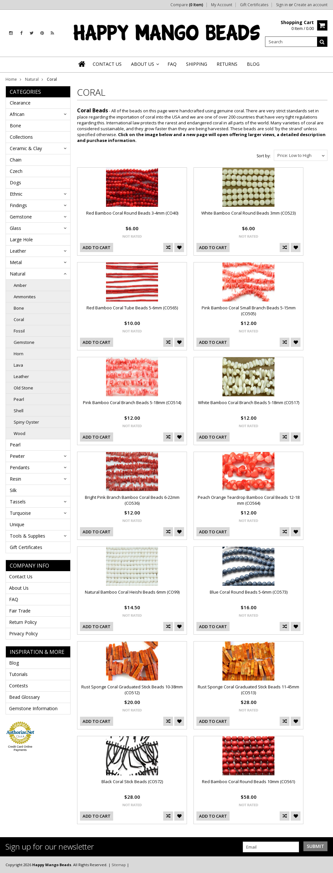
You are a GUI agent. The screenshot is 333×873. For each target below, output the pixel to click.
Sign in (282, 5)
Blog (14, 663)
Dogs (15, 182)
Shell (18, 411)
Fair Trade (20, 611)
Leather (18, 251)
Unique (17, 524)
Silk (13, 490)
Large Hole (21, 239)
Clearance (20, 103)
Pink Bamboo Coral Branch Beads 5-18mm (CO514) (132, 402)
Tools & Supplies (27, 536)
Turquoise (20, 513)
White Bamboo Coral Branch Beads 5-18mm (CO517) (248, 402)
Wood (19, 433)
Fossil (19, 331)
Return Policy (23, 622)
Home (11, 79)
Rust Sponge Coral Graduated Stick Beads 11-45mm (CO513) (248, 690)
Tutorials (18, 674)
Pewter (17, 456)
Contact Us (21, 576)
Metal (16, 262)
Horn (18, 354)
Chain (15, 160)
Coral (19, 319)
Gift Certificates (254, 5)
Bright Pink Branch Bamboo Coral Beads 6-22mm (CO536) (132, 500)
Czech (16, 171)
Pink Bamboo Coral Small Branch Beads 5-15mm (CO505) (249, 311)
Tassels (18, 502)
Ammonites (25, 297)
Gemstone (21, 217)
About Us (19, 588)
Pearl (19, 399)
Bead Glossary (24, 697)
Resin (15, 479)
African (17, 114)
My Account (221, 5)
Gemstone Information (33, 708)
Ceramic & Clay (26, 148)
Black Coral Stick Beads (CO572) (132, 781)
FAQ (13, 599)
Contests (18, 686)
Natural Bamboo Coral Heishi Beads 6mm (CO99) (132, 592)
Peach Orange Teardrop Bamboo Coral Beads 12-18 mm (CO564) (249, 500)
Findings (18, 205)
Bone (15, 125)
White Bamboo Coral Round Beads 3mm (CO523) (248, 213)
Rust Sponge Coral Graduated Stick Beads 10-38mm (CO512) (132, 690)
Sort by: (264, 156)
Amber (20, 285)
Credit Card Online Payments (20, 748)
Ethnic (16, 194)
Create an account (310, 5)
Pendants (20, 467)
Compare (186, 5)
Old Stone (23, 388)
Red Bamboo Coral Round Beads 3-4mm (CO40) (132, 213)
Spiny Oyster (26, 422)
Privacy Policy (23, 633)
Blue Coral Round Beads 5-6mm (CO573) (248, 592)
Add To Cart (97, 247)
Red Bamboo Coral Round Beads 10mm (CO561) (248, 781)
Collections (21, 137)
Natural (32, 79)
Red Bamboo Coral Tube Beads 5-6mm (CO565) (132, 308)
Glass (15, 228)
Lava (18, 365)
